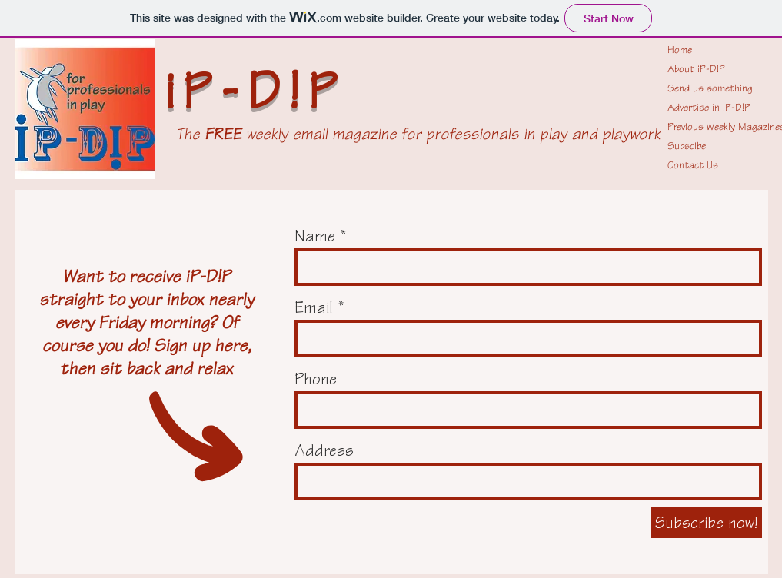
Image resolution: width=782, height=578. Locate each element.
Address (324, 450)
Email (313, 307)
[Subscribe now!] (706, 522)
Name (314, 236)
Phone (315, 378)
